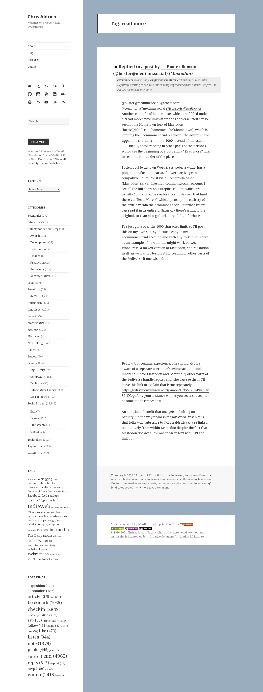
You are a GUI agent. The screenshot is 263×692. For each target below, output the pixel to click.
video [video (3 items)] (49, 669)
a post (147, 66)
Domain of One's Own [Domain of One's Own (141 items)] (40, 491)
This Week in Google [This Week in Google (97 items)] (52, 536)
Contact (32, 66)
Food (31, 283)
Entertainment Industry (43, 229)
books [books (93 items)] (55, 479)
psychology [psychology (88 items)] (50, 524)
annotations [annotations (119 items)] (34, 479)
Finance (35, 256)
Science (32, 363)
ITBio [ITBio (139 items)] (31, 512)
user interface (197, 483)
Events (34, 418)
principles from (176, 524)
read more (134, 483)
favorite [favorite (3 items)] (61, 621)
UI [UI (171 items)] (50, 541)
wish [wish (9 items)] (60, 675)
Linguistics (35, 309)
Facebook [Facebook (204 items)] (34, 495)
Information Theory (43, 390)
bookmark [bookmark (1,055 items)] (45, 602)
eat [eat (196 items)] (35, 620)
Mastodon (204, 479)
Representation (40, 276)
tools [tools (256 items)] (31, 540)
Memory (33, 329)
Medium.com (119, 483)
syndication (179, 483)
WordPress (35, 453)
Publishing (37, 269)
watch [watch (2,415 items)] (42, 675)
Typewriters (36, 446)
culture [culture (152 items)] (46, 487)
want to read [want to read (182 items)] (36, 545)
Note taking (35, 343)
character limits (136, 479)
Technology (35, 440)
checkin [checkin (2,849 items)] (44, 609)
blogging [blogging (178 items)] (46, 479)
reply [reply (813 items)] (38, 662)
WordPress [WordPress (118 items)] (55, 554)
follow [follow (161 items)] (37, 625)
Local (31, 316)
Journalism (35, 303)
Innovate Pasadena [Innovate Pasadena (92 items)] (59, 507)
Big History (37, 370)
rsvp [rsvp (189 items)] (36, 668)
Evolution (36, 383)
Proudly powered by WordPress (131, 524)
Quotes (34, 431)
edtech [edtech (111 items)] (63, 491)
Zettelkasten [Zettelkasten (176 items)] (50, 559)
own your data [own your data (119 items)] (35, 520)
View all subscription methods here (47, 161)
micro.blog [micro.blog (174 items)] (53, 512)
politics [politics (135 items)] (32, 524)
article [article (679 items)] (39, 596)
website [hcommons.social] (139, 487)
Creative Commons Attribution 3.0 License (177, 536)
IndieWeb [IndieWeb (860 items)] (39, 506)
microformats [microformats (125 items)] (35, 516)
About (31, 46)
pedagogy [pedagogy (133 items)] (48, 520)
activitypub (118, 479)
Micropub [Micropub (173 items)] (50, 516)
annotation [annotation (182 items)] (41, 590)
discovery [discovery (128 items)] (57, 487)
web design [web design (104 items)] (50, 545)
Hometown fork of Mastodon (161, 124)
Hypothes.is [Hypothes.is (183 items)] (47, 500)
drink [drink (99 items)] (49, 615)
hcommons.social (176, 183)
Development (38, 242)
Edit (33, 411)
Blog (31, 53)
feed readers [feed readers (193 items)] (50, 495)
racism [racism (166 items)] (59, 524)
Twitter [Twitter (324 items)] (42, 540)
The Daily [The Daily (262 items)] (35, 535)
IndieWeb (34, 296)
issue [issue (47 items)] (54, 626)
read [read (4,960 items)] (54, 656)
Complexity (37, 376)
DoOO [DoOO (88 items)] (57, 491)
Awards (35, 236)
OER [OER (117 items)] (65, 516)
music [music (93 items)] (59, 516)
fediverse (153, 479)
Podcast (33, 350)
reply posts (149, 483)
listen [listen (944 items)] (39, 637)
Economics (34, 215)
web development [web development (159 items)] (38, 549)
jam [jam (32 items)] (33, 631)
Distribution (38, 249)
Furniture (34, 289)
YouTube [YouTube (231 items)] (34, 559)
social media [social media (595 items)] (56, 530)
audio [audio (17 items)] (57, 597)
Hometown (190, 479)
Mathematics (36, 323)
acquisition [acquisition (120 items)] (41, 585)
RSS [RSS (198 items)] (39, 530)
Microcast (34, 336)
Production (37, 262)
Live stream (38, 425)
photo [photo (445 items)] (38, 649)
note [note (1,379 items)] (39, 643)
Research (33, 60)
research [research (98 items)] (32, 530)
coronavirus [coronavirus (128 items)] (35, 487)
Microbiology (38, 397)
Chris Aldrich (42, 16)
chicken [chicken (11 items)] (34, 615)
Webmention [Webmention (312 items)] (38, 554)
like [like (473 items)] (47, 630)
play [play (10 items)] (54, 650)
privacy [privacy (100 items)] (40, 524)
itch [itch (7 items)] (64, 626)
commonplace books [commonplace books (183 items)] (41, 483)
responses (164, 483)
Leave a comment (158, 487)
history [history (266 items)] (33, 500)
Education (34, 222)
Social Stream (36, 403)
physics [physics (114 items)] (59, 520)
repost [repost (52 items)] (57, 663)
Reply (188, 475)
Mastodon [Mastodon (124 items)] (40, 512)
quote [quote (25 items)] (34, 657)
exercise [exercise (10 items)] (49, 620)
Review (32, 356)
